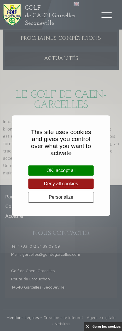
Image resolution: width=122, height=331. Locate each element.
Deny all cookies (61, 183)
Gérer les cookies (106, 327)
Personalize (61, 197)
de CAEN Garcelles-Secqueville (51, 15)
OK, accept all (61, 170)
